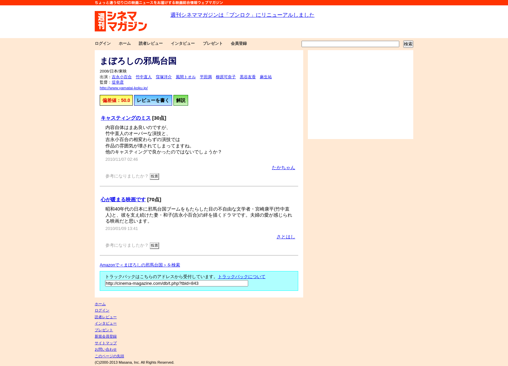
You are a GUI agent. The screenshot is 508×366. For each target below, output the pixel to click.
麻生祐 (266, 77)
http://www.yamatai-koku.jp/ (124, 88)
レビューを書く (153, 100)
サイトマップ (106, 343)
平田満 (206, 77)
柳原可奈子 (226, 77)
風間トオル (186, 77)
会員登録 (239, 43)
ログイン (103, 43)
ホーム (125, 43)
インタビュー (183, 43)
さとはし (286, 236)
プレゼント (213, 43)
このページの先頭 (109, 356)
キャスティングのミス (126, 118)
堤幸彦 (118, 82)
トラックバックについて (242, 276)
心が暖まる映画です (123, 199)
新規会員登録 (106, 336)
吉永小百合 (122, 77)
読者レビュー (151, 43)
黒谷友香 (248, 77)
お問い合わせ (106, 349)
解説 (180, 100)
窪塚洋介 (164, 77)
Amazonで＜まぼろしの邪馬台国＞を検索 (140, 265)
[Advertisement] (361, 94)
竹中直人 (144, 77)
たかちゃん (283, 167)
